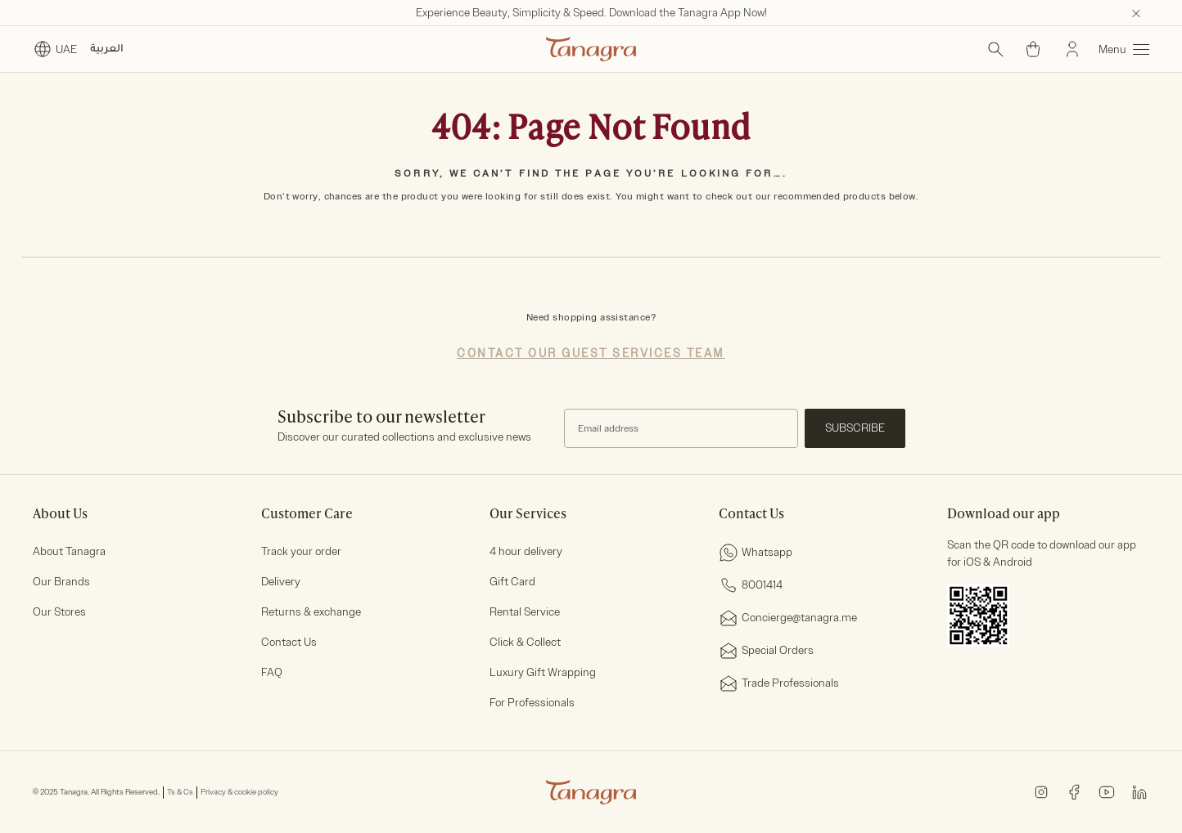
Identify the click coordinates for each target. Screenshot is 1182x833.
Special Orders (766, 651)
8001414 (751, 585)
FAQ (271, 672)
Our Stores (59, 612)
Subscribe (855, 428)
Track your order (301, 551)
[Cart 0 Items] (1033, 49)
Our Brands (61, 581)
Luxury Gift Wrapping (542, 672)
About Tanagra (69, 551)
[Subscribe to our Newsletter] (681, 428)
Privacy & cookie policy (239, 792)
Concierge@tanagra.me (788, 618)
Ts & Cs (180, 792)
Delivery (280, 581)
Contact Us (289, 642)
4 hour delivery (525, 551)
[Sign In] (1072, 49)
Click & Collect (525, 642)
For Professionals (532, 702)
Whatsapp (755, 552)
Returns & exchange (311, 612)
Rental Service (524, 612)
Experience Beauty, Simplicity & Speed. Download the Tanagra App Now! (591, 12)
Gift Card (512, 581)
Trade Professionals (779, 683)
